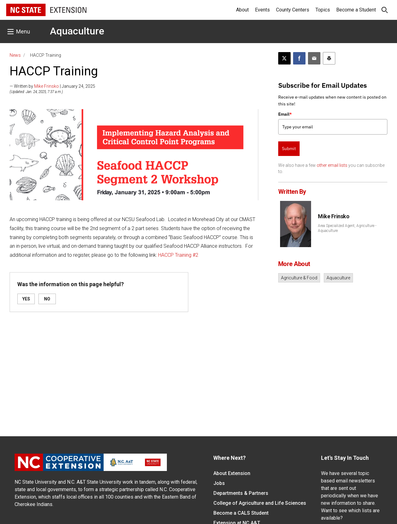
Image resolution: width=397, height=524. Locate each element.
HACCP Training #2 (178, 255)
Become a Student (356, 10)
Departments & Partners (240, 493)
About (242, 10)
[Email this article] (314, 58)
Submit (289, 148)
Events (262, 10)
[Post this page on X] (284, 58)
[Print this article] (329, 58)
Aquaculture (77, 31)
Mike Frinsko (46, 86)
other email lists (332, 165)
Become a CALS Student (241, 513)
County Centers (292, 10)
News (15, 55)
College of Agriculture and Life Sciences (259, 503)
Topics (322, 10)
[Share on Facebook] (299, 58)
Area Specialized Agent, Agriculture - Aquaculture (347, 228)
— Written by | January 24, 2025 (52, 86)
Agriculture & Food (299, 277)
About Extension (231, 473)
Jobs (219, 483)
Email (285, 114)
